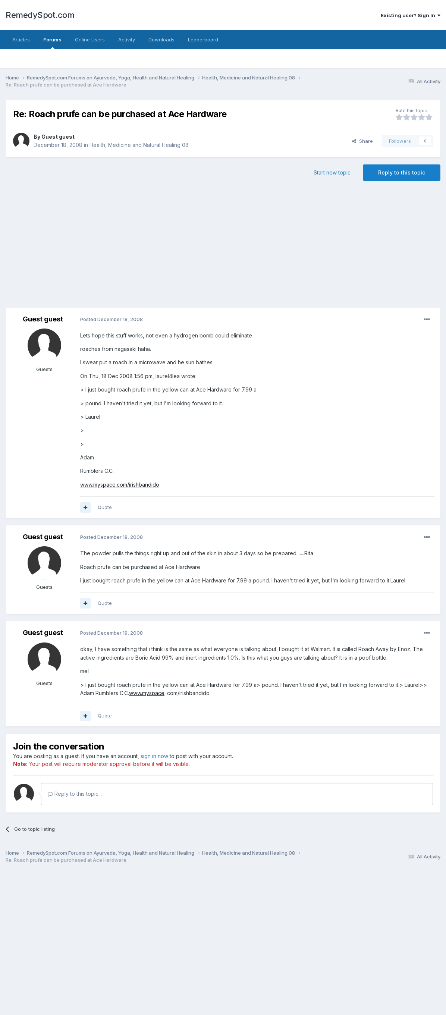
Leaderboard (203, 40)
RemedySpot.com (40, 15)
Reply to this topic (401, 172)
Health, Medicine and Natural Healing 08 (139, 145)
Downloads (161, 40)
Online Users (90, 40)
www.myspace (146, 693)
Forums (52, 43)
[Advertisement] (264, 248)
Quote (105, 507)
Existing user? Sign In (410, 15)
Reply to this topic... (75, 794)
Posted (111, 319)
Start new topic (332, 172)
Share (362, 141)
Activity (126, 40)
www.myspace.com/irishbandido (119, 484)
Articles (21, 40)
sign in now (154, 756)
